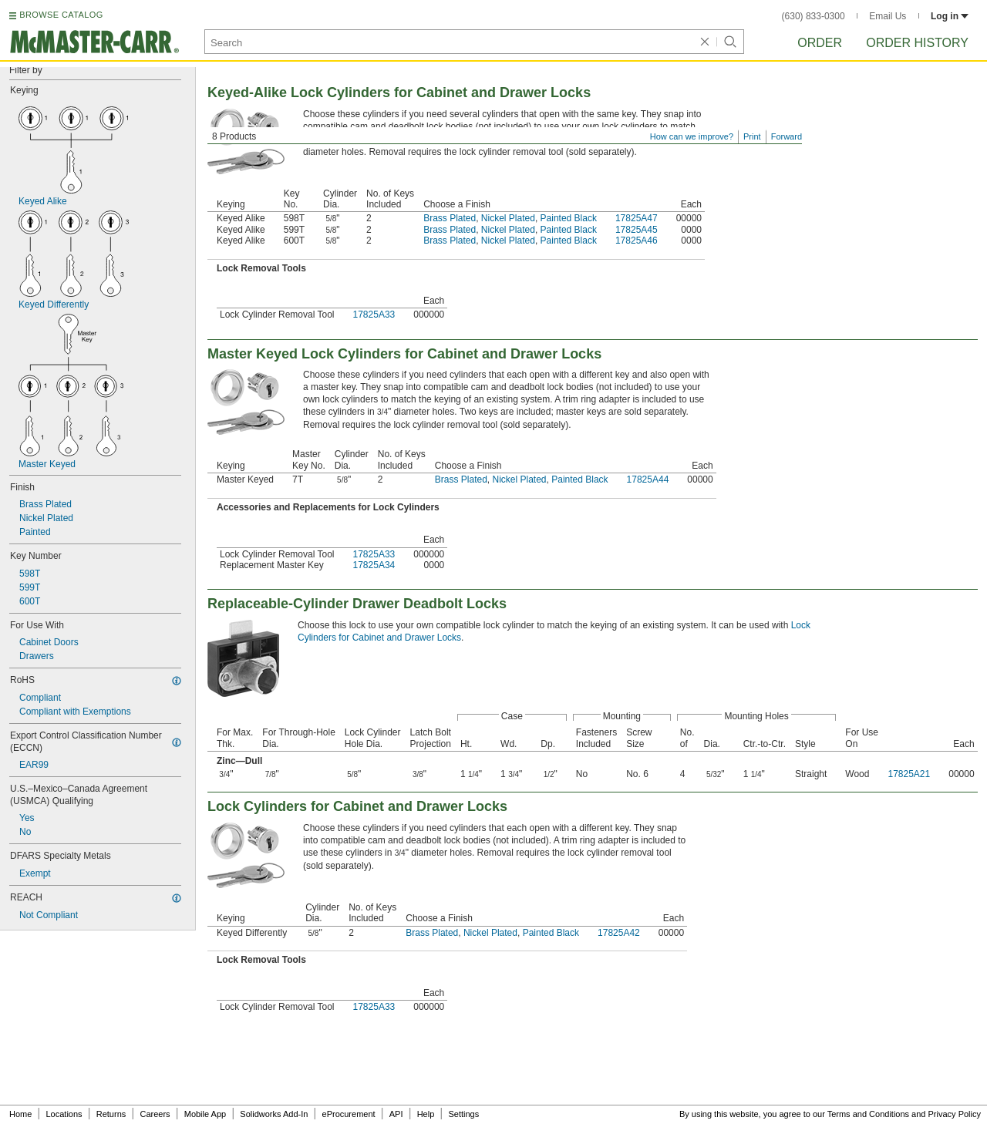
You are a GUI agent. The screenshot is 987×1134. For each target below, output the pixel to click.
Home (20, 1114)
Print (752, 136)
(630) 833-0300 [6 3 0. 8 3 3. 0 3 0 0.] (813, 16)
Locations (64, 1114)
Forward (786, 136)
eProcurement (349, 1114)
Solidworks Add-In (274, 1114)
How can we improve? (691, 136)
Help (426, 1114)
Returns (111, 1114)
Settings (463, 1114)
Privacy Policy (954, 1114)
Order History (917, 42)
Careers (155, 1114)
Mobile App (205, 1114)
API (396, 1114)
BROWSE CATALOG (61, 14)
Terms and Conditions (868, 1114)
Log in (949, 16)
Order (819, 42)
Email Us (887, 16)
